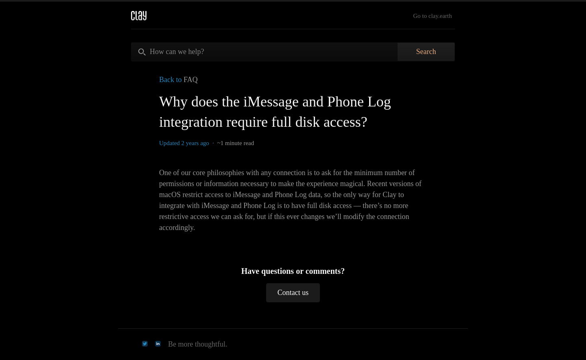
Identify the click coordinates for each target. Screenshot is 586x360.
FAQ (191, 80)
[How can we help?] (264, 52)
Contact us (293, 292)
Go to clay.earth (432, 16)
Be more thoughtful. (197, 344)
